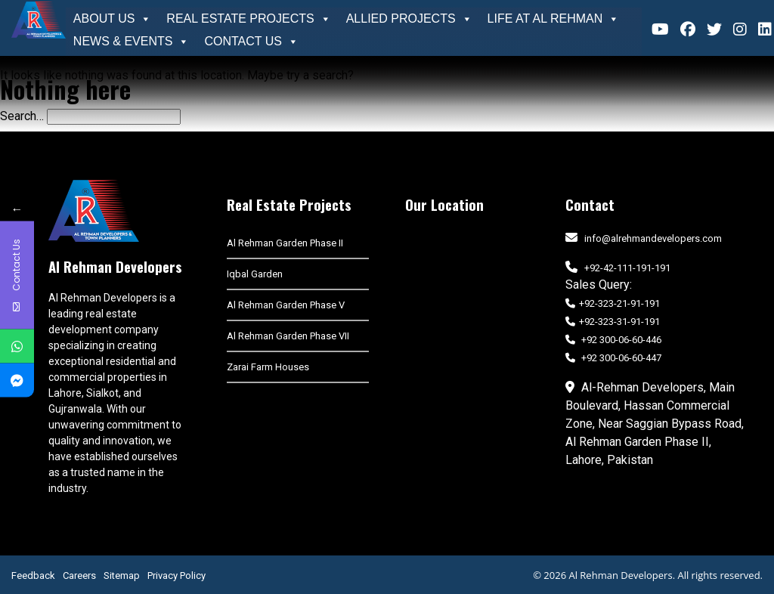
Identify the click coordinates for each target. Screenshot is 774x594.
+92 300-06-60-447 (613, 358)
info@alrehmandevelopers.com (653, 238)
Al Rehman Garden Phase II (285, 243)
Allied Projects (409, 19)
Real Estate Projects (248, 19)
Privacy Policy (176, 575)
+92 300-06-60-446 (613, 339)
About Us (112, 19)
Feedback (33, 575)
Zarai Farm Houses (268, 367)
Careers (79, 575)
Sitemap (122, 575)
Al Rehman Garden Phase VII (288, 336)
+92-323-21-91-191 (612, 303)
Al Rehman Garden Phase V (286, 305)
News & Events (131, 41)
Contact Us (251, 41)
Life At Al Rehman (554, 19)
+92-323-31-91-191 (612, 321)
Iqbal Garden (255, 274)
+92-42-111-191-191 (627, 268)
